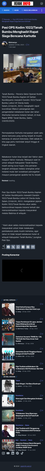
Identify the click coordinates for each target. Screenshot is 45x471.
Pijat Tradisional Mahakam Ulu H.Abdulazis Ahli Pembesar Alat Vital (29, 367)
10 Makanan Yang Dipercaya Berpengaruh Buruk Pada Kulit (27, 414)
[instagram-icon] (3, 453)
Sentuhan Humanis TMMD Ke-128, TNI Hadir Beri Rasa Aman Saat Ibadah (29, 339)
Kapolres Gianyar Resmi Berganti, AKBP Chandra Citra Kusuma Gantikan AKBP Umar (28, 445)
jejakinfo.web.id (26, 466)
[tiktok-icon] (22, 453)
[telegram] (23, 247)
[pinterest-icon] (17, 453)
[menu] (4, 3)
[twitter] (13, 247)
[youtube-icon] (8, 453)
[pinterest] (28, 247)
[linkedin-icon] (12, 453)
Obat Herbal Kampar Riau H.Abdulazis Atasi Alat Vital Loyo (28, 308)
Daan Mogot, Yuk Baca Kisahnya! (28, 384)
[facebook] (8, 247)
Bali (17, 440)
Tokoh (18, 380)
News (27, 425)
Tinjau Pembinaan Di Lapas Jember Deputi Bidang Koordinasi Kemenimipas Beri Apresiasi (29, 324)
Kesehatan (19, 395)
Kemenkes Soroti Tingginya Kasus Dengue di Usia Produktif (29, 353)
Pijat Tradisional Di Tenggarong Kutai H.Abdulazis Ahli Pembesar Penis (28, 430)
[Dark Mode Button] (41, 3)
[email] (33, 247)
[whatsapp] (18, 247)
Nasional (23, 440)
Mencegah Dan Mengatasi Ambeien (29, 399)
